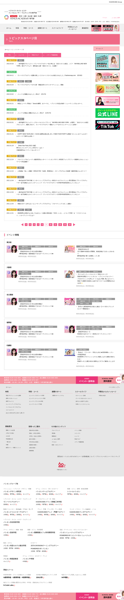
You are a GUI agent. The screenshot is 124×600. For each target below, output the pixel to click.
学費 (7, 444)
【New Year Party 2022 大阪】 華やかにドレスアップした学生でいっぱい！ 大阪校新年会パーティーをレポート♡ (30, 148)
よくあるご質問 (116, 17)
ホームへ (8, 387)
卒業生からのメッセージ (107, 392)
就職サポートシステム (58, 395)
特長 (7, 392)
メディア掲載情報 (51, 54)
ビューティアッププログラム (13, 404)
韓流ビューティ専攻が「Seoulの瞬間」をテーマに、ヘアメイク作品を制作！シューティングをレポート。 (51, 103)
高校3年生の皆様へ (66, 7)
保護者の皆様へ (107, 7)
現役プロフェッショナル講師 (13, 395)
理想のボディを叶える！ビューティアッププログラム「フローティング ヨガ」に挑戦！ (45, 204)
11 (55, 224)
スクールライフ (10, 410)
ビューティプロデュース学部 (36, 395)
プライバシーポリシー (103, 456)
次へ (74, 224)
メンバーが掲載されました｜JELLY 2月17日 (32, 94)
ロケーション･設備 (80, 395)
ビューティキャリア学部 (35, 404)
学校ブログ (35, 54)
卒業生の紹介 (102, 395)
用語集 (53, 433)
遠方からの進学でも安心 (82, 401)
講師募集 (31, 450)
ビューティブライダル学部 (36, 401)
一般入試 (8, 441)
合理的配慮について (88, 456)
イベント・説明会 (87, 380)
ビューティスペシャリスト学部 (37, 398)
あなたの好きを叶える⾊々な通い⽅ (15, 413)
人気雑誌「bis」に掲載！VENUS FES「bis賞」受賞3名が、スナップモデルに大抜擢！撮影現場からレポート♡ (52, 171)
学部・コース (33, 392)
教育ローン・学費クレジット (13, 447)
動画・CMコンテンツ (57, 444)
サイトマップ (116, 456)
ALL (9, 54)
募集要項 (8, 426)
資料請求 (109, 380)
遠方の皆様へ (91, 7)
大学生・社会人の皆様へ (82, 7)
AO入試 (8, 436)
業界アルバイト (10, 401)
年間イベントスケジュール (83, 404)
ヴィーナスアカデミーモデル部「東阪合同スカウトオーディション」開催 (40, 85)
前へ (22, 224)
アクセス (104, 17)
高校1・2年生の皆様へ (74, 7)
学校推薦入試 (9, 439)
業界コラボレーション (11, 398)
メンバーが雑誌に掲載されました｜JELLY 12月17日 (34, 113)
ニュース (21, 54)
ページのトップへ (114, 387)
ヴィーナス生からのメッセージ (84, 398)
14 (69, 224)
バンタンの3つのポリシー (72, 456)
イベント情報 (77, 430)
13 (65, 224)
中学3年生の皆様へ (99, 7)
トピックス (77, 433)
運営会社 (60, 456)
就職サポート (57, 392)
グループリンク (56, 430)
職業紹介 (54, 436)
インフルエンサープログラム (13, 407)
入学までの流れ (10, 433)
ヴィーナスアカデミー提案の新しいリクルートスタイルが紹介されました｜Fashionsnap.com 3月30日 (50, 75)
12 (60, 224)
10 (50, 224)
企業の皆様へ (116, 7)
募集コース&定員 (10, 430)
